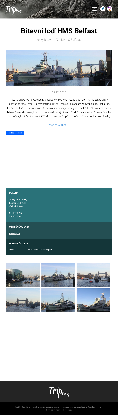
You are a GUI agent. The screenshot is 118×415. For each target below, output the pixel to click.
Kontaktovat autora (95, 407)
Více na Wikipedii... (59, 124)
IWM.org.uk (14, 233)
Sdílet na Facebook (14, 133)
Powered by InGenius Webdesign (59, 410)
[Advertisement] (59, 345)
